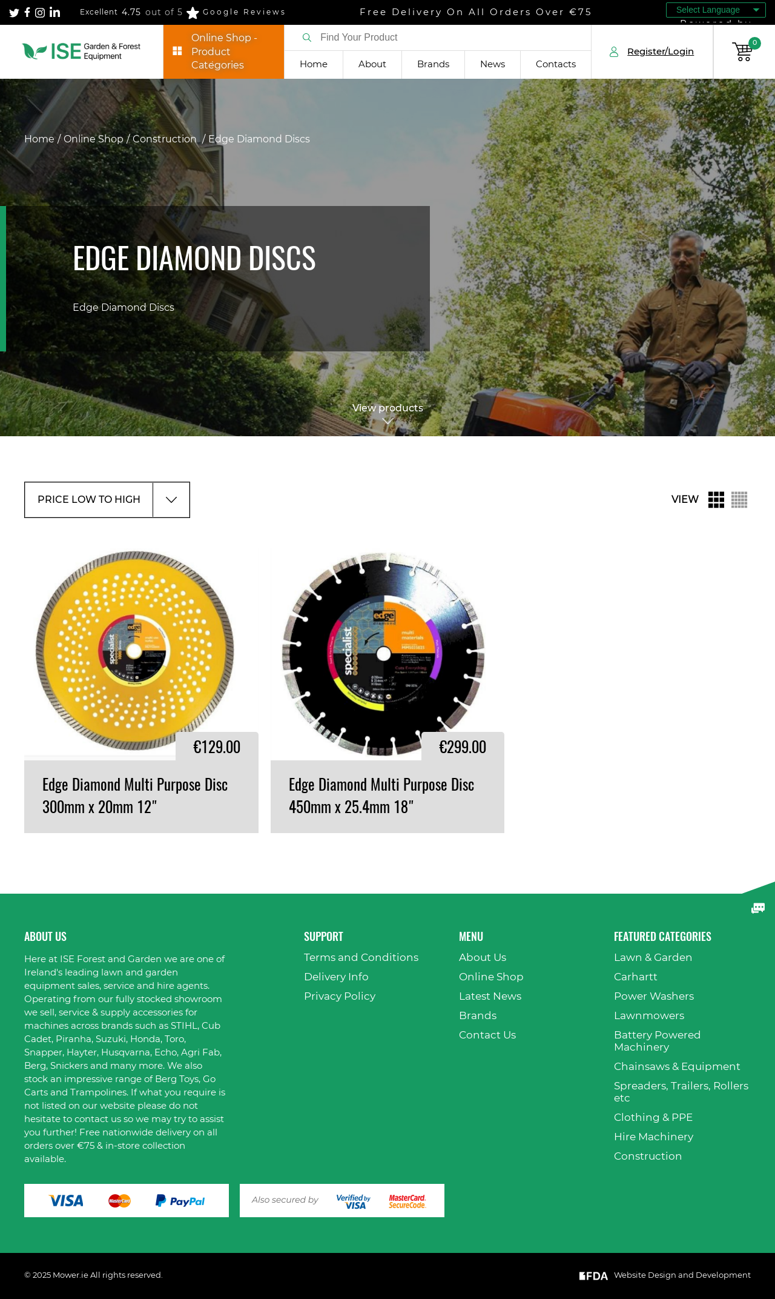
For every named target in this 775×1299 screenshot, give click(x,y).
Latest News (490, 996)
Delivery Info (336, 977)
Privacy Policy (339, 996)
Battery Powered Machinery (657, 1041)
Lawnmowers (649, 1016)
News (492, 64)
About (372, 64)
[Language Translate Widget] (716, 10)
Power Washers (654, 996)
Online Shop (94, 139)
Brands (433, 64)
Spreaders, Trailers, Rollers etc (681, 1092)
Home (314, 64)
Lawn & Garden (653, 957)
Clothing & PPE (653, 1117)
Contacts (556, 64)
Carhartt (636, 977)
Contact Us (487, 1035)
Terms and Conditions (361, 957)
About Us (482, 957)
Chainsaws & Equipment (677, 1066)
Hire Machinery (653, 1137)
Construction (166, 139)
